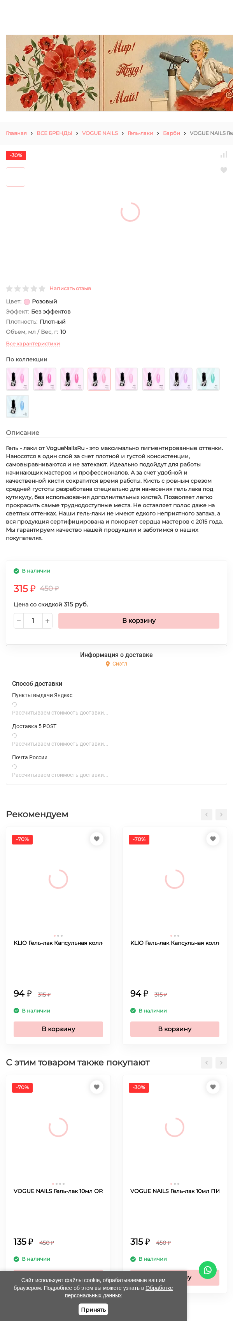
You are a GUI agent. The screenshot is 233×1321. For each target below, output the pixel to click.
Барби (171, 133)
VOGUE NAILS (100, 133)
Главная (16, 133)
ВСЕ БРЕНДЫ (54, 133)
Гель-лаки (140, 133)
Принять (93, 1309)
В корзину (139, 620)
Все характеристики (33, 343)
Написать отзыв (70, 288)
